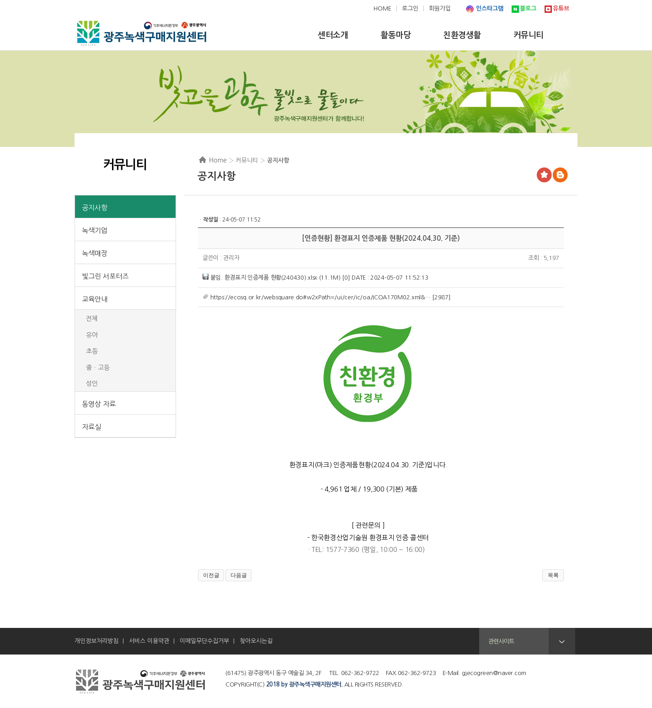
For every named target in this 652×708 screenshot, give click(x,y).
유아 (92, 335)
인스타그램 (489, 8)
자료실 (91, 426)
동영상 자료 (99, 403)
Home (218, 160)
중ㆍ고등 (98, 367)
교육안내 (94, 299)
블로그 (528, 8)
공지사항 (94, 207)
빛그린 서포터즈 (105, 276)
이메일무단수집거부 (204, 641)
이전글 (211, 575)
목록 (553, 575)
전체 (92, 318)
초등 (92, 351)
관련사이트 (501, 641)
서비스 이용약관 (149, 641)
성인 (92, 383)
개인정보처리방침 (96, 641)
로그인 (410, 8)
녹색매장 (94, 253)
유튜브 (561, 8)
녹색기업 (94, 230)
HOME (382, 8)
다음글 (238, 575)
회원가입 (440, 8)
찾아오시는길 (256, 641)
